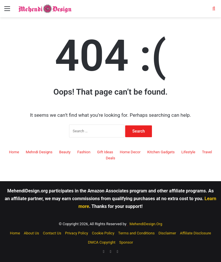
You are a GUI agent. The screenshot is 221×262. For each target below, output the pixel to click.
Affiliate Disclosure (195, 233)
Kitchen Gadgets (161, 152)
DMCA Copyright (102, 242)
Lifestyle (188, 152)
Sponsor (126, 242)
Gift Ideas (105, 152)
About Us (31, 233)
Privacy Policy (76, 233)
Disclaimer (167, 233)
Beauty (65, 152)
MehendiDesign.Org (145, 224)
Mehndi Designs (39, 152)
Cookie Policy (103, 233)
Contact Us (52, 233)
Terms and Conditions (136, 233)
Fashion (83, 152)
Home (14, 152)
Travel (207, 152)
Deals (110, 158)
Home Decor (130, 152)
